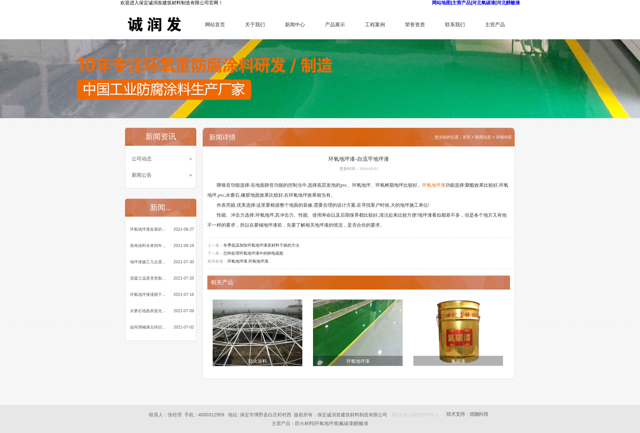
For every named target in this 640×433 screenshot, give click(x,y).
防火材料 (304, 423)
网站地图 (441, 2)
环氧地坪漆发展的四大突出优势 (148, 229)
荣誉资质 (415, 24)
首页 (467, 137)
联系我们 (455, 24)
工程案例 (375, 24)
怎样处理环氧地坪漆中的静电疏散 (253, 253)
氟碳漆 (458, 361)
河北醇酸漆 (508, 2)
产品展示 (335, 24)
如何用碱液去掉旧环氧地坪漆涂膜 (148, 327)
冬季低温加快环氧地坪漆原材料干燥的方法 (261, 245)
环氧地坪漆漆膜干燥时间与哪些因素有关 (148, 294)
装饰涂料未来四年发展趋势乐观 (148, 245)
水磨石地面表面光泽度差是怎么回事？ (148, 311)
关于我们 (255, 24)
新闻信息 (483, 137)
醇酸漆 (361, 423)
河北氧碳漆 (483, 2)
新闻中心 (295, 24)
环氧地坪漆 (433, 185)
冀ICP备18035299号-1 (414, 414)
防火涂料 (257, 361)
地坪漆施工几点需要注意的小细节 (148, 262)
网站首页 (215, 24)
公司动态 (142, 158)
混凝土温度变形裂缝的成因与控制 (148, 278)
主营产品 (461, 2)
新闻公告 (142, 175)
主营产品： (283, 423)
